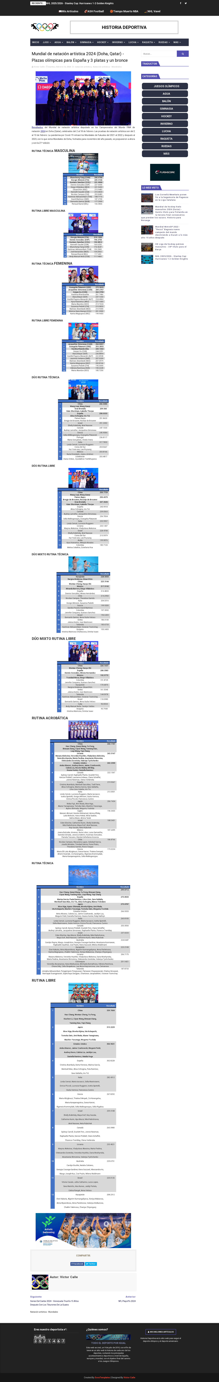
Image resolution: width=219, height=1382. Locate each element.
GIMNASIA (85, 42)
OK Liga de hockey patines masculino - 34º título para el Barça (171, 247)
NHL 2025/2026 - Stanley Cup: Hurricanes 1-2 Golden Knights (80, 3)
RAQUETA (147, 42)
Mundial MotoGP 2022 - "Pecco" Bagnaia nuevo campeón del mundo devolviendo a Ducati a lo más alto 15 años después (164, 232)
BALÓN (70, 42)
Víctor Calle (129, 1377)
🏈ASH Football (94, 11)
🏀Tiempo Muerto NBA (124, 11)
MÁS (176, 42)
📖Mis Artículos (68, 11)
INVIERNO (117, 42)
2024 (43, 131)
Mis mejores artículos (161, 1332)
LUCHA (132, 42)
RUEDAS (163, 42)
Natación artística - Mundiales (107, 67)
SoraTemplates (102, 1377)
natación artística (83, 67)
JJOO (46, 42)
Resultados (37, 127)
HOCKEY (101, 42)
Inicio (35, 42)
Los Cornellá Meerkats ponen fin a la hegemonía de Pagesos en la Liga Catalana (171, 197)
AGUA (58, 42)
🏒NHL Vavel (152, 11)
